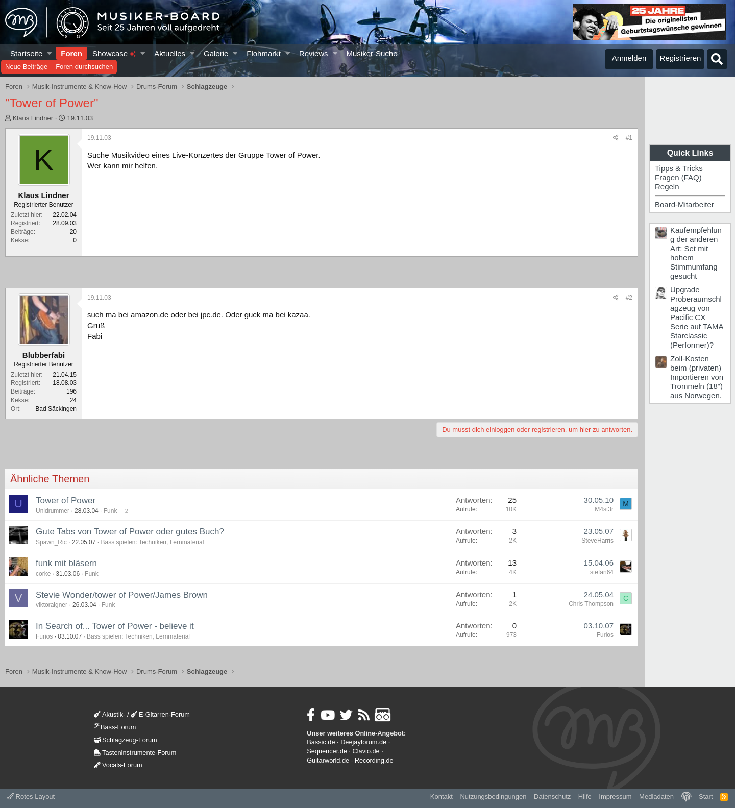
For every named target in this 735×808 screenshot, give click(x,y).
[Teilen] (615, 138)
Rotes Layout (31, 796)
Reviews (313, 53)
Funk (110, 511)
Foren (71, 53)
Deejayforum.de (363, 742)
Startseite (26, 53)
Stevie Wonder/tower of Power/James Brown (122, 595)
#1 (629, 137)
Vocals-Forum (118, 765)
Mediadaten (656, 796)
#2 (629, 297)
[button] (49, 53)
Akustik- (109, 714)
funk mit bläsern (66, 563)
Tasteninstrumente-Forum (135, 752)
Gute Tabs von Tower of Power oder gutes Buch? (130, 531)
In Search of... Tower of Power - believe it (115, 626)
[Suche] (717, 59)
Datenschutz (552, 796)
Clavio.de (366, 751)
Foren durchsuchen (84, 66)
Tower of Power (65, 500)
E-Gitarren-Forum (160, 714)
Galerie (216, 53)
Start (706, 796)
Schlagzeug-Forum (125, 740)
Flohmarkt (264, 53)
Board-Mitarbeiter (684, 204)
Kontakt (441, 796)
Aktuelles (169, 53)
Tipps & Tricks (679, 168)
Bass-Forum (115, 727)
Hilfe (585, 796)
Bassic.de (321, 742)
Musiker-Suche (371, 53)
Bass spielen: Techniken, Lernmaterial (152, 542)
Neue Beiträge (26, 66)
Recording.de (374, 760)
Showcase (114, 53)
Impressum (615, 796)
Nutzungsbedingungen (493, 796)
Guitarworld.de (328, 760)
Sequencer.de (327, 751)
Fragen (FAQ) (678, 177)
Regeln (667, 186)
